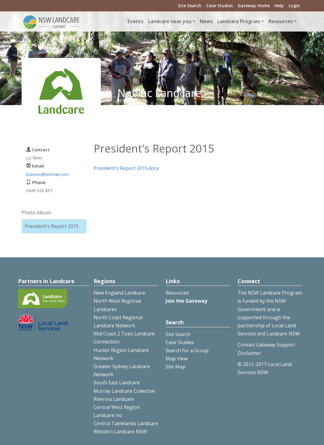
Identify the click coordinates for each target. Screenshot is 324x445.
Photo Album (36, 212)
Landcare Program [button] (239, 21)
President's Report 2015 (52, 226)
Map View (177, 358)
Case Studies (219, 5)
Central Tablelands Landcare (126, 423)
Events (135, 21)
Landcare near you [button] (169, 21)
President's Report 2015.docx (126, 168)
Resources (177, 292)
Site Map (175, 366)
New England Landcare (119, 292)
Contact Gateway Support (266, 344)
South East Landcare (117, 382)
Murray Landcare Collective (124, 391)
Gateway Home (254, 5)
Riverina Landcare (114, 399)
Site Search (189, 5)
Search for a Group (187, 350)
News (206, 21)
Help (279, 5)
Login (294, 5)
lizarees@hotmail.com (47, 174)
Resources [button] (280, 21)
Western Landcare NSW (120, 431)
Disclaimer (249, 353)
